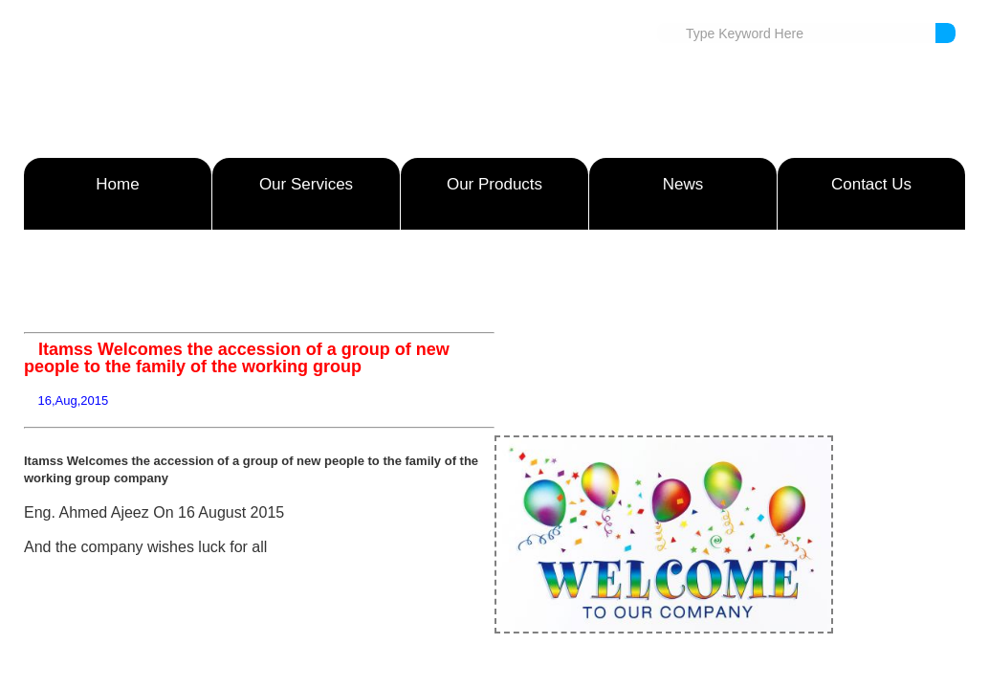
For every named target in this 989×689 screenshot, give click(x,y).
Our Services (306, 184)
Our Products (494, 184)
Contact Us (871, 184)
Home (117, 184)
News (683, 184)
